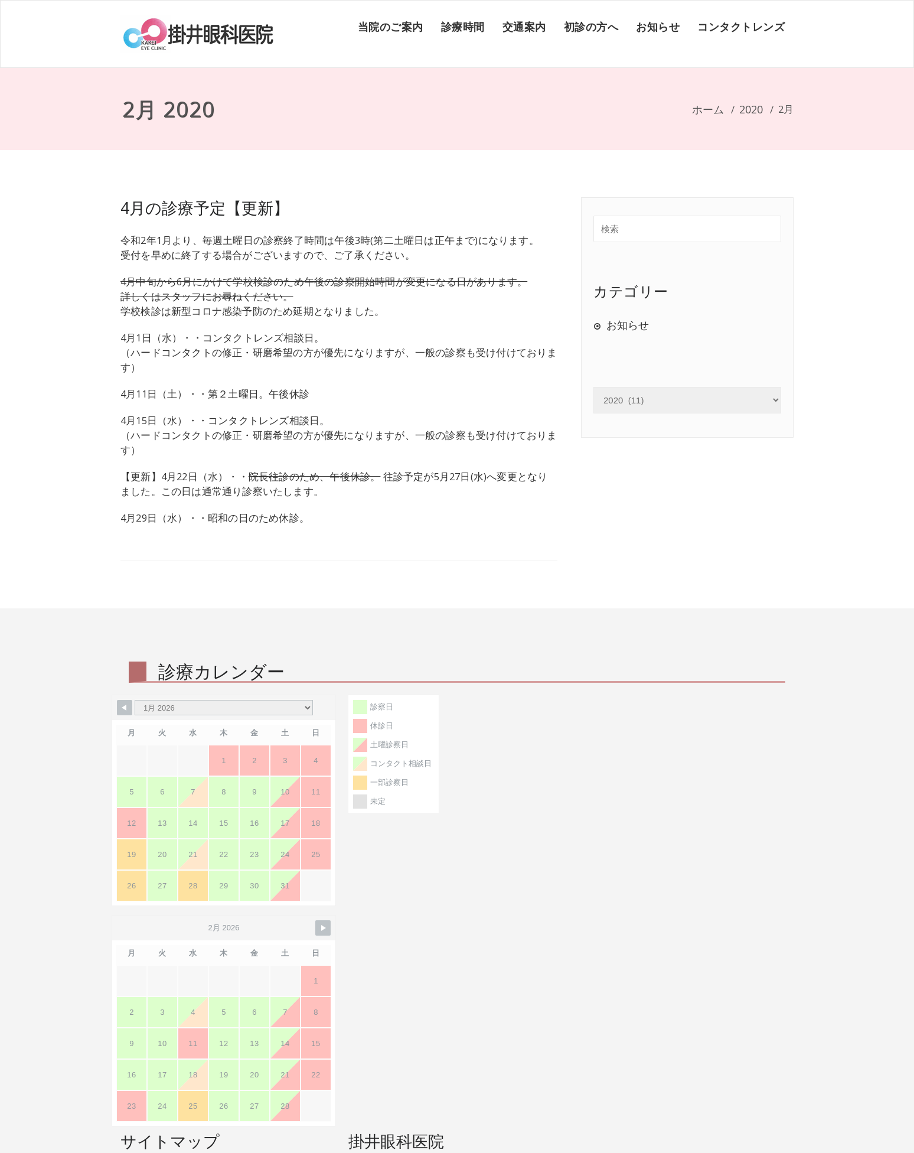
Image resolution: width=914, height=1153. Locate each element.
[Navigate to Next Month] (553, 707)
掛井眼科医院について (188, 1024)
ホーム (708, 109)
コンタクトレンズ (741, 26)
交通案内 (524, 26)
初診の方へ (591, 26)
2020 (751, 109)
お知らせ (658, 26)
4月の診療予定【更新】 (204, 208)
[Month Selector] (224, 707)
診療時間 (463, 26)
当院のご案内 (390, 26)
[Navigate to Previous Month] (124, 707)
